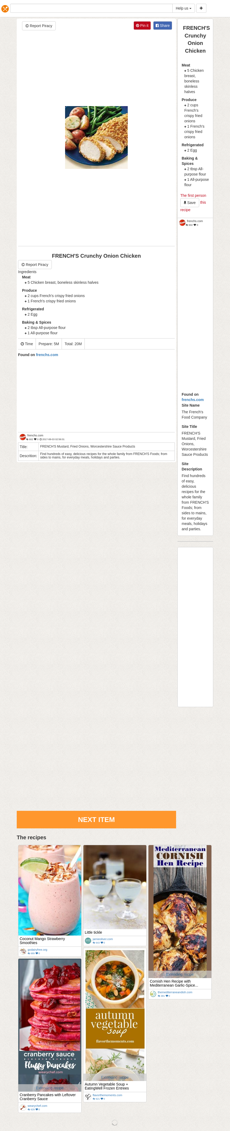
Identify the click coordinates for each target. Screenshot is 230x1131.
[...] (91, 8)
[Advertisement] (96, 69)
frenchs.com (193, 400)
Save (190, 203)
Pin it (142, 25)
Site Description (192, 466)
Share (163, 25)
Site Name (191, 405)
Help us (183, 8)
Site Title (189, 426)
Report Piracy (38, 26)
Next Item (96, 820)
